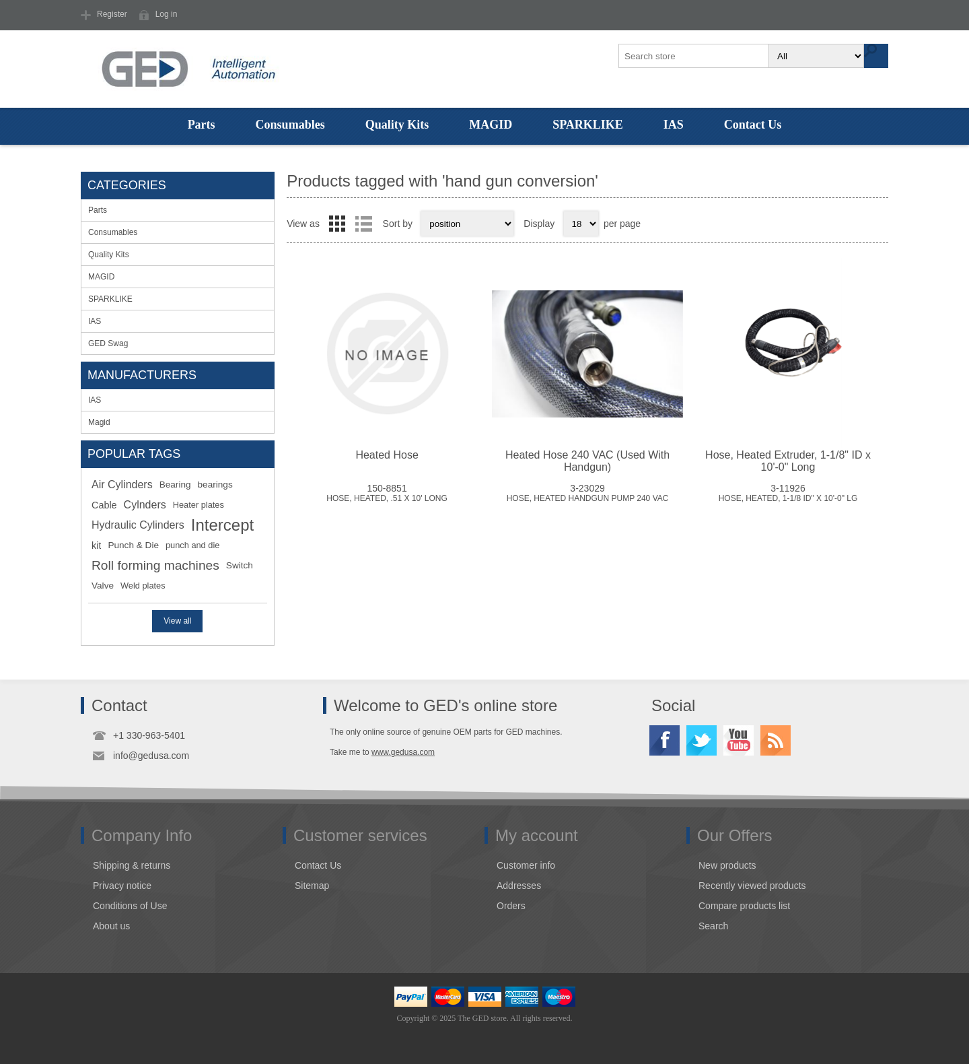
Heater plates (198, 505)
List (364, 223)
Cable (104, 505)
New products (727, 865)
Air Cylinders (122, 484)
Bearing (175, 484)
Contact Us (753, 124)
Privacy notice (122, 885)
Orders (511, 905)
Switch (239, 565)
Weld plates (143, 585)
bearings (215, 484)
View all (177, 621)
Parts (201, 124)
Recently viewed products (752, 885)
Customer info (526, 865)
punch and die (192, 545)
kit (96, 545)
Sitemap (312, 885)
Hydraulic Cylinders (138, 525)
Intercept (222, 525)
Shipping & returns (131, 865)
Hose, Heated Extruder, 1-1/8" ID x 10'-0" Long (788, 461)
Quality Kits (397, 124)
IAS (673, 124)
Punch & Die (133, 545)
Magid (99, 422)
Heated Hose (386, 455)
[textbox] (694, 56)
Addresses (519, 885)
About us (111, 926)
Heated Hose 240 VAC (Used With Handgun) (587, 461)
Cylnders (145, 504)
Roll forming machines (155, 565)
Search (713, 926)
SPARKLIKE (587, 124)
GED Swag (108, 343)
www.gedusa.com (403, 752)
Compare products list (744, 905)
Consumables (290, 124)
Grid (337, 223)
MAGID (490, 124)
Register (112, 14)
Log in (166, 14)
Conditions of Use (130, 905)
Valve (103, 585)
